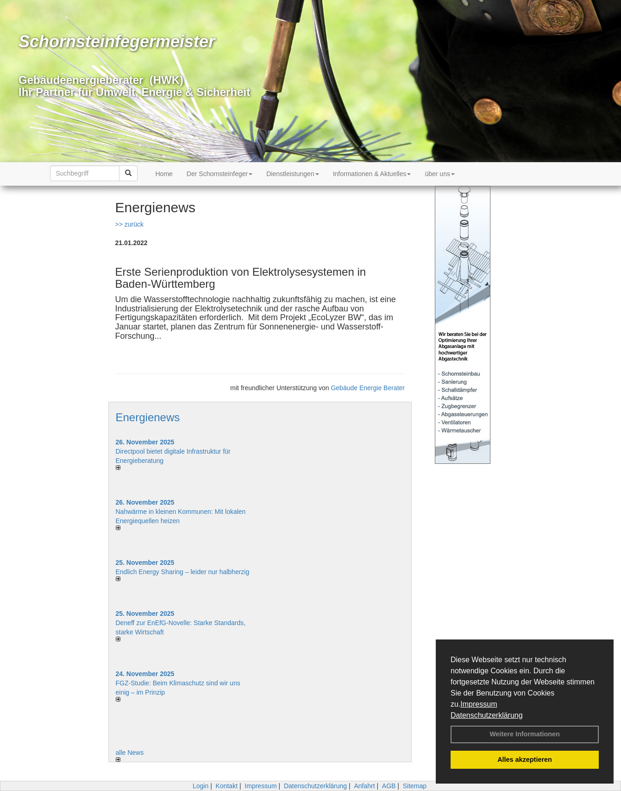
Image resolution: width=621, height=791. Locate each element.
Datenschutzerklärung (487, 715)
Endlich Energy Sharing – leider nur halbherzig (183, 572)
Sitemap (415, 786)
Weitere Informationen (524, 734)
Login (200, 786)
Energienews (148, 417)
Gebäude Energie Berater (368, 388)
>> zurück (129, 224)
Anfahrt (364, 786)
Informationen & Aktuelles (372, 173)
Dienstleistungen (292, 173)
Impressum (478, 704)
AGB (389, 786)
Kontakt (227, 786)
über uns (439, 173)
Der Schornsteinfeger (219, 173)
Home (164, 173)
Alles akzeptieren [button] (524, 759)
